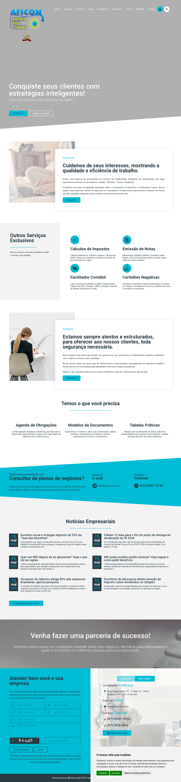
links (90, 9)
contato (151, 9)
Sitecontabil (76, 778)
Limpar (41, 749)
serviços (80, 9)
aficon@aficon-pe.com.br (109, 486)
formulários (102, 9)
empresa (68, 9)
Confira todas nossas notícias (26, 603)
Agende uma (41, 113)
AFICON (18, 113)
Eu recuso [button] (116, 773)
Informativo (117, 9)
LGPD (128, 9)
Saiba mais (71, 200)
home (57, 9)
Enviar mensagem (21, 749)
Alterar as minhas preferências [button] (137, 773)
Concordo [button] (103, 773)
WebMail (140, 9)
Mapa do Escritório (117, 733)
